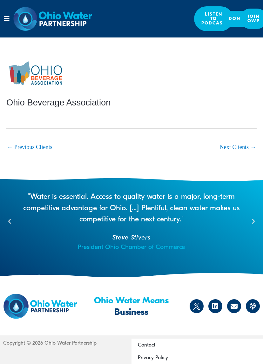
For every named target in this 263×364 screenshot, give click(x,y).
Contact (146, 345)
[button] (6, 18)
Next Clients (238, 147)
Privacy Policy (153, 358)
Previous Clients (29, 147)
